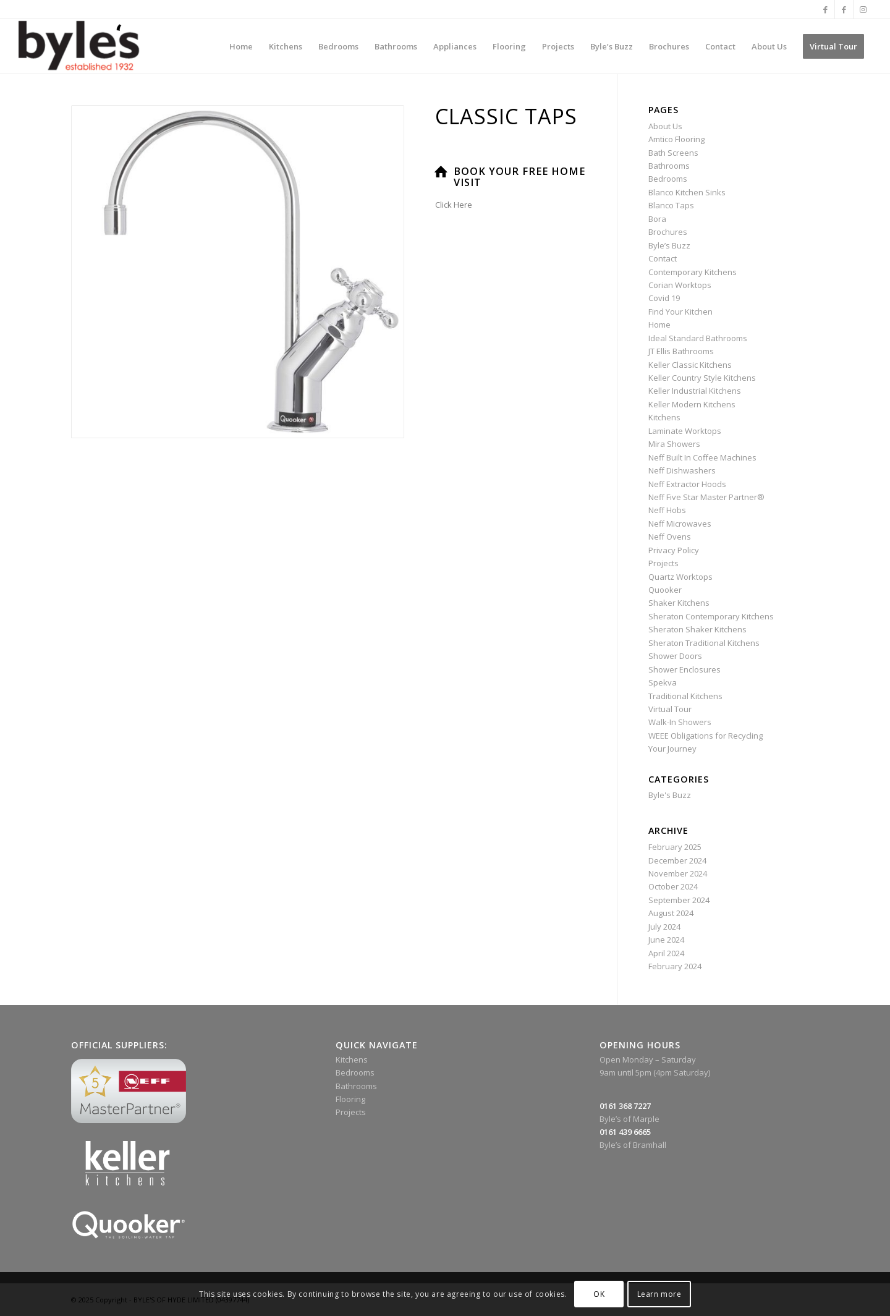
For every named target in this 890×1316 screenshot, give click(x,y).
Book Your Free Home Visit (519, 176)
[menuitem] (241, 46)
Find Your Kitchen (680, 311)
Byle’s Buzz (669, 245)
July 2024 (664, 926)
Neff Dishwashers (682, 470)
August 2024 (670, 913)
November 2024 (677, 873)
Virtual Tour (670, 709)
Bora (657, 218)
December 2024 (677, 860)
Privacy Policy (673, 550)
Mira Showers (674, 443)
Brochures (667, 231)
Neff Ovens (669, 536)
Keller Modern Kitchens (691, 404)
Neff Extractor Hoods (687, 484)
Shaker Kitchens (679, 602)
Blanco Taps (671, 205)
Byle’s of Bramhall (633, 1144)
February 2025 (674, 846)
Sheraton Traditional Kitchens (704, 642)
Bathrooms (669, 165)
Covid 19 (664, 298)
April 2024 (666, 953)
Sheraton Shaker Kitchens (697, 629)
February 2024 (674, 966)
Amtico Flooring (676, 139)
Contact (662, 258)
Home (659, 324)
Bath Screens (673, 152)
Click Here (453, 204)
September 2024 (679, 900)
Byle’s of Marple (629, 1118)
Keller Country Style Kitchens (702, 377)
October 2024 (673, 886)
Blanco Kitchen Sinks (687, 192)
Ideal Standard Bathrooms (697, 338)
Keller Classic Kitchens (690, 364)
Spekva (662, 682)
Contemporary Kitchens (692, 272)
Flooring (350, 1099)
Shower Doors (675, 655)
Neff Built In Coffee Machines (702, 457)
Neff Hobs (667, 510)
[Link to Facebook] (825, 9)
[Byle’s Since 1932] (79, 46)
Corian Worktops (679, 285)
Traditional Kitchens (685, 696)
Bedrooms (667, 178)
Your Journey (672, 748)
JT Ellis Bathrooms (681, 351)
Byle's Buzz (669, 794)
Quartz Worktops (680, 576)
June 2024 (666, 939)
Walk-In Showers (679, 722)
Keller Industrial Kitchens (694, 390)
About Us (665, 126)
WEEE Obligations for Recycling (705, 735)
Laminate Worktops (684, 430)
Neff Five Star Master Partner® (706, 497)
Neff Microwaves (679, 523)
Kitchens (664, 417)
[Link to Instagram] (863, 9)
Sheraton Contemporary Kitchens (711, 616)
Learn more (659, 1294)
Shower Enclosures (684, 669)
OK (598, 1294)
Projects (663, 563)
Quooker (665, 589)
